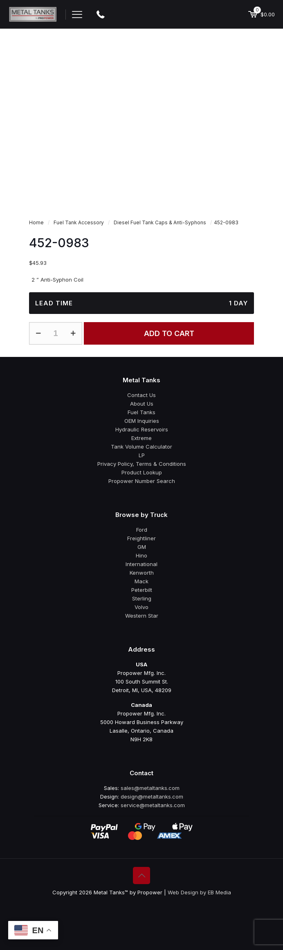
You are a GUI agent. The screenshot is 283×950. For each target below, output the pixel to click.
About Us (141, 403)
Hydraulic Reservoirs (141, 429)
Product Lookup (141, 472)
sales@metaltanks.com (150, 788)
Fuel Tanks (141, 412)
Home (36, 222)
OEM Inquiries (141, 420)
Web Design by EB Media (199, 892)
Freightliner (141, 538)
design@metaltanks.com (152, 796)
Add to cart (169, 333)
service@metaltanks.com (153, 805)
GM (141, 547)
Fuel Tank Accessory (79, 222)
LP (142, 455)
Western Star (141, 615)
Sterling (141, 598)
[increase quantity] (73, 333)
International (141, 564)
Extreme (141, 438)
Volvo (141, 607)
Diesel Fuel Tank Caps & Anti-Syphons (160, 222)
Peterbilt (141, 590)
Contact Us (141, 395)
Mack (141, 581)
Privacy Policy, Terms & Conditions (141, 463)
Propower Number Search (141, 481)
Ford (141, 529)
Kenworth (142, 572)
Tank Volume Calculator (141, 446)
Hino (141, 555)
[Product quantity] (55, 333)
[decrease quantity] (38, 333)
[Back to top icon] (141, 875)
